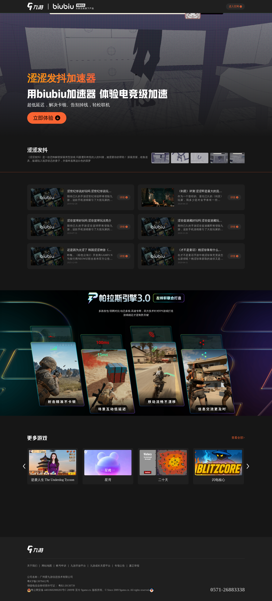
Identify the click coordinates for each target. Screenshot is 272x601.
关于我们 (32, 565)
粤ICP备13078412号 (38, 581)
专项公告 (120, 565)
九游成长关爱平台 (100, 565)
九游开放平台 (78, 565)
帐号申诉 (61, 565)
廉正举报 (134, 565)
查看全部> (238, 437)
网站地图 (47, 565)
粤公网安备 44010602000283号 (46, 590)
